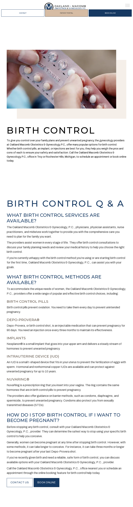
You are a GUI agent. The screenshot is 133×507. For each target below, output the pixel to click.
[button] (127, 5)
